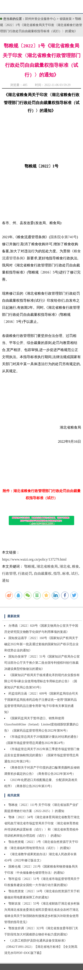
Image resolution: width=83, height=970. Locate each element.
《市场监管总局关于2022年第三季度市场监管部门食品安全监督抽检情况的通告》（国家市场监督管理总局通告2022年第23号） (42, 755)
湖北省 (65, 566)
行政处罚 (25, 573)
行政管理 (9, 573)
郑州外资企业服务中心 (40, 18)
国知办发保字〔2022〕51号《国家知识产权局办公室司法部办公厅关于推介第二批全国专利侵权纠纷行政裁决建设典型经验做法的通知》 (42, 663)
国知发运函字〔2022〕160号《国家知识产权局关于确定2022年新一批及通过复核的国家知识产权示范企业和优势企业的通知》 (41, 644)
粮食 (75, 566)
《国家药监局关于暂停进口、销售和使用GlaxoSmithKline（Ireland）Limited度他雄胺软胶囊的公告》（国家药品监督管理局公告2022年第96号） (41, 724)
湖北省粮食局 (47, 566)
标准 (65, 573)
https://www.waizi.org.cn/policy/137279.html (34, 559)
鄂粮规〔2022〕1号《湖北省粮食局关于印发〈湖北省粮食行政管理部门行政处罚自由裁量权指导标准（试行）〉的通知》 (41, 25)
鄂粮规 (29, 566)
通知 (5, 580)
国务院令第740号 (63, 237)
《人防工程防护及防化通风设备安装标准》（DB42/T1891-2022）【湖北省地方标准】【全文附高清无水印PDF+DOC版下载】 (40, 947)
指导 (56, 573)
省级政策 (66, 18)
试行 (74, 573)
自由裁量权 (43, 573)
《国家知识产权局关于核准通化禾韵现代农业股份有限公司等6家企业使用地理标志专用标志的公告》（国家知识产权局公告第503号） (42, 681)
